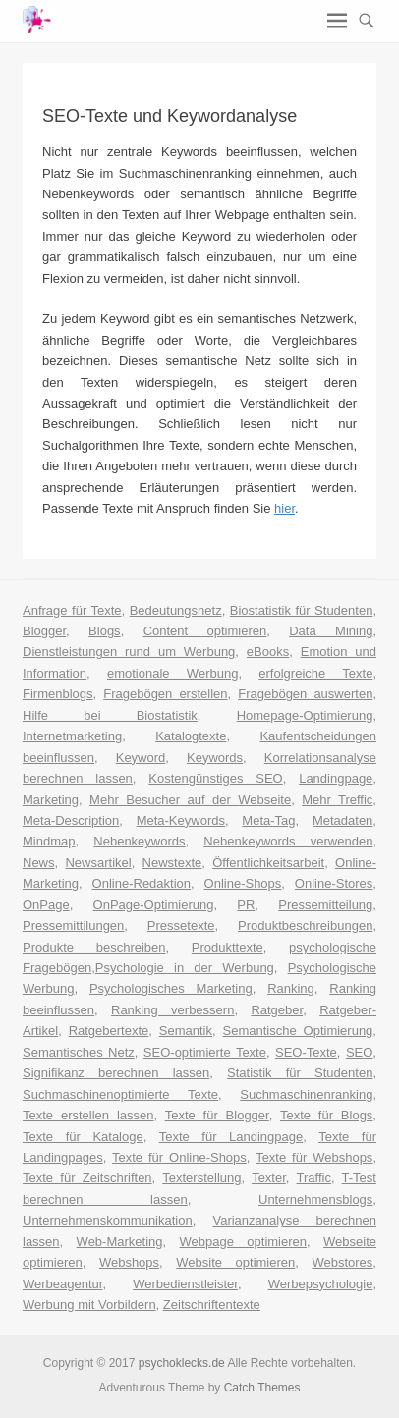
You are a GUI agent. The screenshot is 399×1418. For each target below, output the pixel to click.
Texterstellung (201, 1178)
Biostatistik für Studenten (301, 610)
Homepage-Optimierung (305, 715)
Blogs (104, 631)
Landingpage (335, 778)
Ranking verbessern (172, 1010)
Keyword (141, 757)
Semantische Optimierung (298, 1030)
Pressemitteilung (325, 905)
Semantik (185, 1030)
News (39, 862)
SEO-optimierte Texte (204, 1052)
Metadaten (342, 820)
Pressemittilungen (73, 925)
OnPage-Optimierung (153, 905)
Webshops (129, 1262)
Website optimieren (235, 1262)
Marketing (51, 799)
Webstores (342, 1262)
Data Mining (330, 631)
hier (284, 508)
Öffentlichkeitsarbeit (268, 862)
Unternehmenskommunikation (108, 1220)
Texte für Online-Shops (179, 1157)
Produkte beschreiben (94, 947)
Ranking (290, 988)
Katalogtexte (190, 736)
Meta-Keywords (181, 820)
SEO (359, 1052)
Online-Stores (333, 883)
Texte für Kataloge (83, 1136)
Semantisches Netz (79, 1052)
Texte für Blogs (326, 1115)
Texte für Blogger (217, 1115)
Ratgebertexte (109, 1030)
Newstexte (172, 862)
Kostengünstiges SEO (215, 778)
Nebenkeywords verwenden (287, 841)
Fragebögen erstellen (165, 693)
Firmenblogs (58, 693)
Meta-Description (71, 820)
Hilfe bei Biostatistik (110, 715)
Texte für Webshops (314, 1157)
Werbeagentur (62, 1284)
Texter (269, 1178)
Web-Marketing (120, 1241)
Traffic (313, 1178)
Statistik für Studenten (299, 1072)
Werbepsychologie (320, 1284)
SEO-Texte (306, 1052)
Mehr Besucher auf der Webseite (190, 799)
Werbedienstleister (185, 1284)
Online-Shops (243, 883)
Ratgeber (277, 1010)
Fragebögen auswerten (305, 693)
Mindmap (49, 841)
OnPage (46, 905)
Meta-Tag (268, 820)
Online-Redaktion (141, 883)
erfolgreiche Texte (315, 673)
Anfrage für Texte (72, 610)
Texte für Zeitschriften (87, 1178)
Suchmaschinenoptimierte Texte (120, 1094)
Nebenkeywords (139, 841)
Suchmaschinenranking (306, 1094)
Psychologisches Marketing (171, 988)
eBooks (268, 651)
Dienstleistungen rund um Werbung (129, 651)
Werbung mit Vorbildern (89, 1304)
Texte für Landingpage (231, 1136)
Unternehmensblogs (315, 1199)
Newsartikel (98, 862)
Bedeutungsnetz (176, 610)
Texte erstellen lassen (88, 1115)
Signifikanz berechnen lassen (116, 1072)
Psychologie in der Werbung (184, 967)
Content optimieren (205, 631)
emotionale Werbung (172, 673)
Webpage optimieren (244, 1241)
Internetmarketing (72, 736)
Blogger (44, 631)
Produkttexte (227, 947)
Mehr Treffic (337, 799)
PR (246, 905)
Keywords (215, 757)
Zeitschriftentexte (211, 1304)
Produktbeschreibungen (305, 925)
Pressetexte (181, 925)
